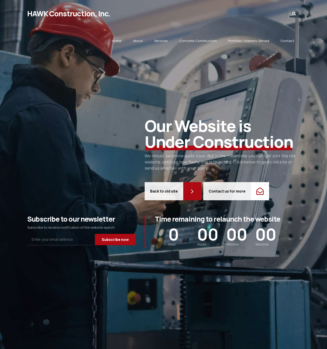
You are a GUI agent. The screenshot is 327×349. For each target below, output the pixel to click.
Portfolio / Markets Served (248, 40)
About (138, 40)
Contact (287, 40)
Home (116, 40)
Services (161, 40)
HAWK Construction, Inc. (68, 14)
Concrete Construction (198, 40)
